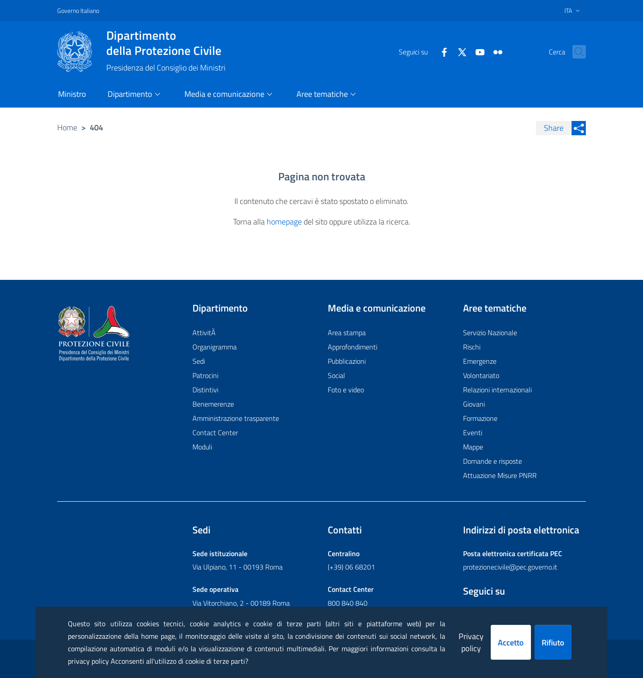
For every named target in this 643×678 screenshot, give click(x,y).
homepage (284, 222)
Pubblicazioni (347, 361)
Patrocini (205, 375)
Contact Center (215, 432)
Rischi (471, 346)
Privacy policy (471, 642)
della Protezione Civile (165, 43)
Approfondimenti (352, 346)
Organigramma (214, 346)
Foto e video (346, 389)
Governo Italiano (78, 10)
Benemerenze (213, 404)
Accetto (511, 642)
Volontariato (481, 375)
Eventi (472, 432)
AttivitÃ (204, 332)
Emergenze (480, 361)
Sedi (198, 361)
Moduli (202, 446)
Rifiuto (553, 642)
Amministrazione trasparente (235, 418)
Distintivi (205, 389)
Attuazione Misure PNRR (500, 475)
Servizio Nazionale (490, 332)
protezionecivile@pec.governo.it (510, 567)
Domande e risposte (492, 461)
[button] (575, 51)
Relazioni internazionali (497, 389)
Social (336, 375)
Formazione (480, 418)
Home (67, 127)
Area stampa (347, 332)
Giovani (474, 404)
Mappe (473, 446)
